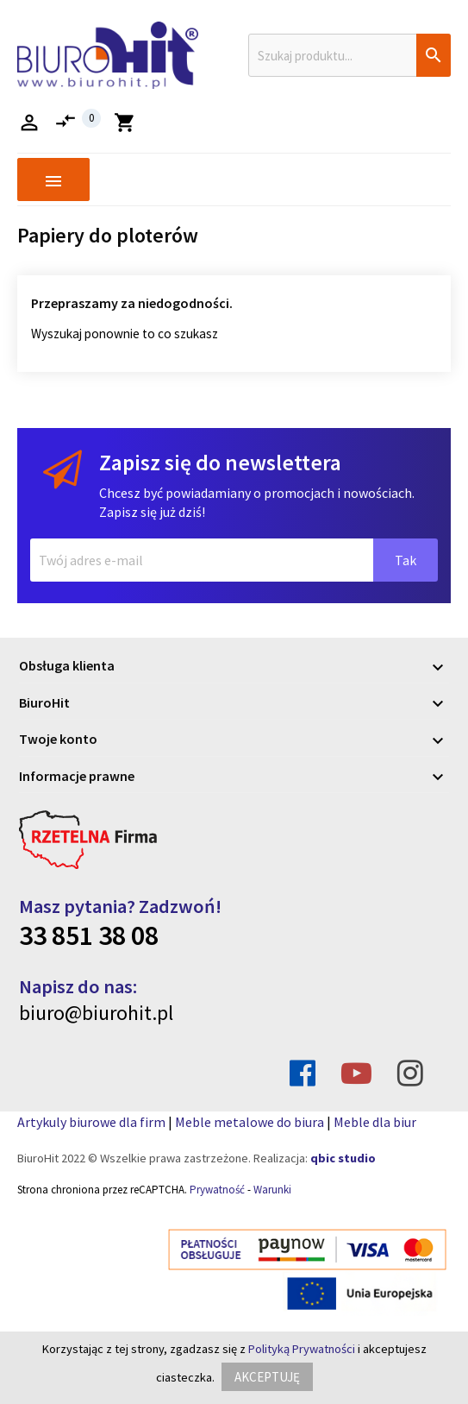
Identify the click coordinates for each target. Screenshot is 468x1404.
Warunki (272, 1189)
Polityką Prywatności (301, 1349)
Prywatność (217, 1189)
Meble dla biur (375, 1121)
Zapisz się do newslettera (220, 462)
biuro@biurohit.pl (96, 1012)
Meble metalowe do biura (249, 1121)
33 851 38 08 (89, 935)
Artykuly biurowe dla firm (91, 1121)
